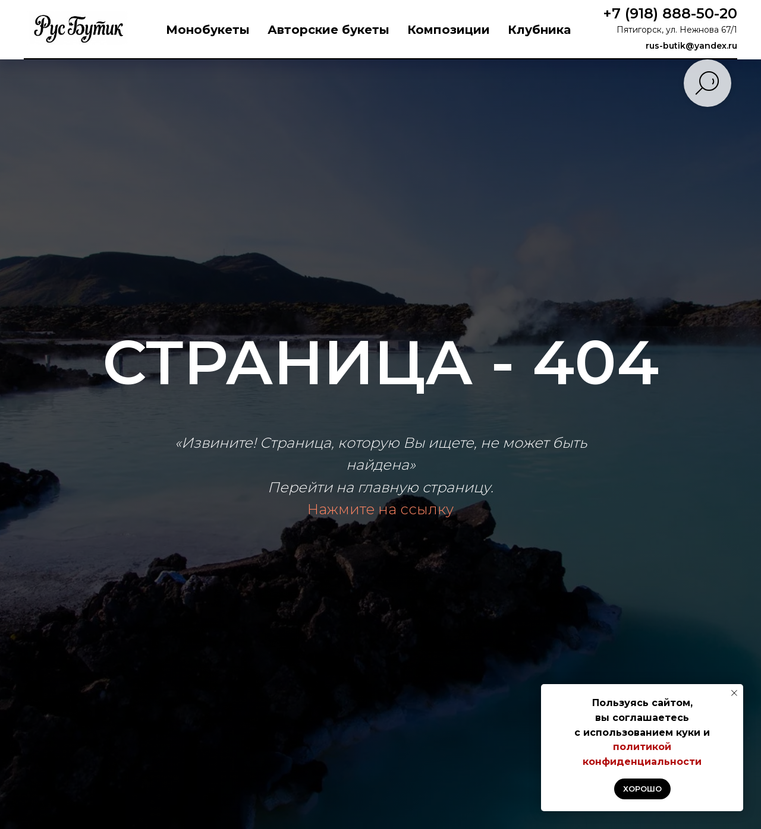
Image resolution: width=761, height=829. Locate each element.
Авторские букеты (328, 30)
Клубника (539, 30)
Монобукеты (208, 30)
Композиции (448, 30)
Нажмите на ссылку (380, 509)
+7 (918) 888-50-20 (670, 13)
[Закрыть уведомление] (734, 693)
